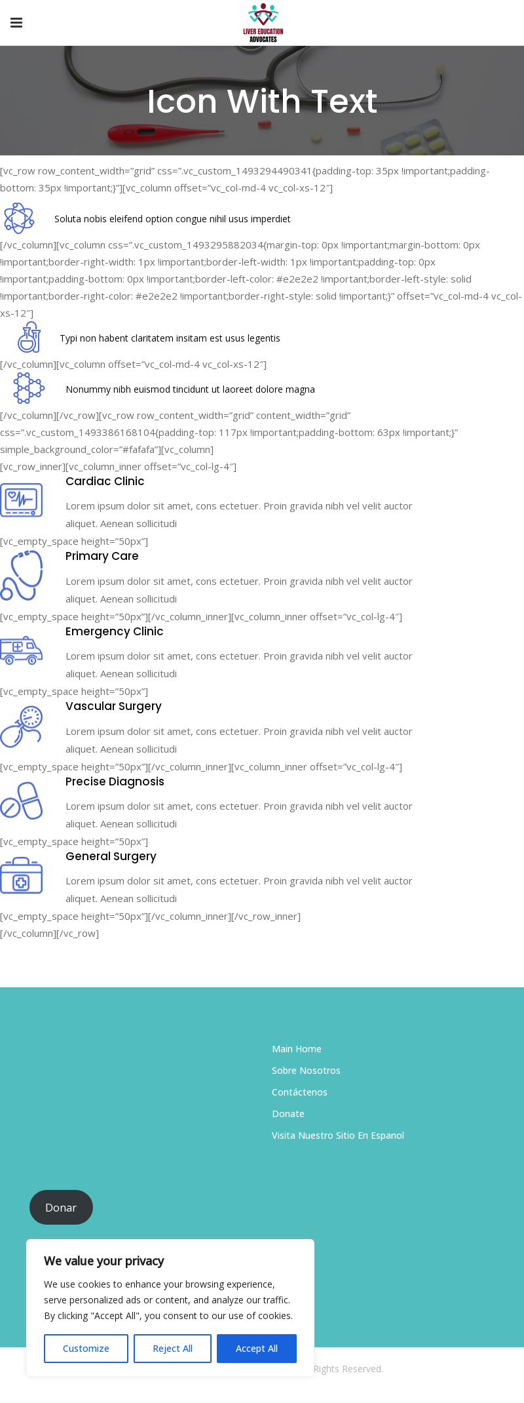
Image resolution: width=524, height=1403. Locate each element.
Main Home (297, 1048)
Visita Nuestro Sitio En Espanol (338, 1135)
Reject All (173, 1348)
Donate (288, 1113)
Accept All (257, 1348)
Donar (61, 1207)
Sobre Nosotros (306, 1070)
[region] (170, 1308)
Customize (86, 1348)
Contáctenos (300, 1092)
